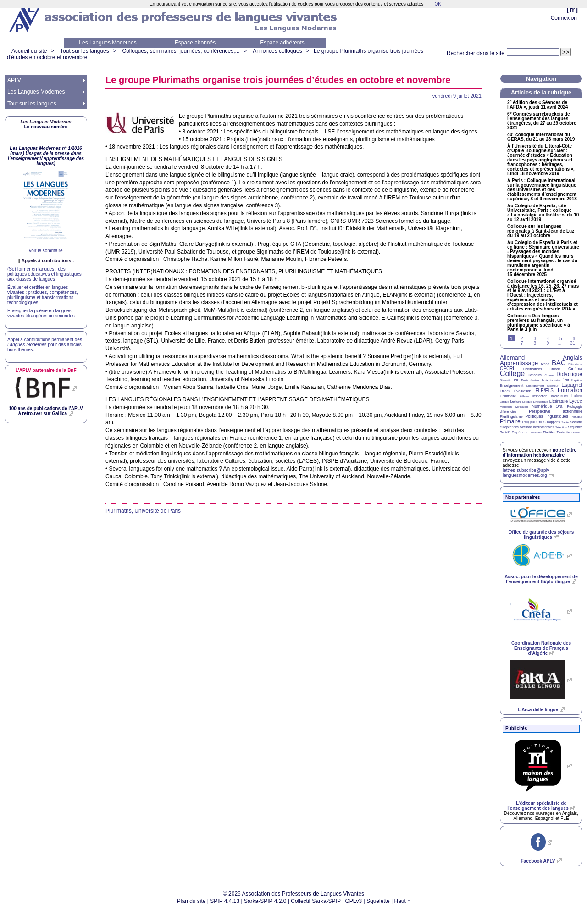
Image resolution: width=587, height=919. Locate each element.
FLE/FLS (544, 390)
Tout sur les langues (84, 51)
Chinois (555, 369)
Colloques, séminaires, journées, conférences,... (180, 51)
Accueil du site (29, 51)
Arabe (545, 363)
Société (505, 432)
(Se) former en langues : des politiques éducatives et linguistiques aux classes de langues (44, 274)
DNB (516, 380)
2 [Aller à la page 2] (522, 338)
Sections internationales (537, 427)
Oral (560, 406)
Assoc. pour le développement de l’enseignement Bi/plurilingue (540, 579)
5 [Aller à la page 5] (560, 338)
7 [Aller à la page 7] (522, 343)
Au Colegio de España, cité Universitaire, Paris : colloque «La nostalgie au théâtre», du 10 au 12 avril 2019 (543, 213)
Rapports (553, 422)
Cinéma (575, 368)
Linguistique (540, 401)
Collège (512, 373)
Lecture (515, 401)
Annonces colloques (277, 51)
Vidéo (576, 432)
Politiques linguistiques (546, 416)
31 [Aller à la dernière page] (572, 343)
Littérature (558, 401)
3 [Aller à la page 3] (534, 338)
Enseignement (511, 385)
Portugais (576, 416)
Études (505, 391)
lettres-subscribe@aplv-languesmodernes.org (527, 473)
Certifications (532, 369)
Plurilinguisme (511, 417)
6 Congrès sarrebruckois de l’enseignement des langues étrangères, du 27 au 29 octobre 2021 (541, 121)
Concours (535, 374)
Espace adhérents (282, 42)
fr (572, 9)
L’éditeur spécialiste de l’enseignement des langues (537, 806)
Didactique (569, 374)
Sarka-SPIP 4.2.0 (265, 901)
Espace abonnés (195, 42)
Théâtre (549, 432)
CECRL (507, 368)
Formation (570, 390)
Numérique (542, 406)
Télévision (535, 432)
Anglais (572, 357)
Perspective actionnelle (555, 411)
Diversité (505, 380)
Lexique (527, 401)
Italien (576, 395)
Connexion (564, 18)
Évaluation (522, 391)
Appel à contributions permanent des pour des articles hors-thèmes (44, 344)
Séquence (575, 427)
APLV (14, 80)
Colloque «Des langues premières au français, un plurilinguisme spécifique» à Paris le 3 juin (538, 323)
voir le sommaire (45, 250)
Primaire (510, 421)
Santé (565, 422)
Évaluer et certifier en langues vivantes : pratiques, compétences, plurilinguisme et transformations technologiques (42, 295)
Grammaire (508, 396)
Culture (548, 375)
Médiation (506, 406)
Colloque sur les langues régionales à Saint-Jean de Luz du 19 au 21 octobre (540, 231)
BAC (559, 362)
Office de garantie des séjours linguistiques (541, 535)
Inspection (539, 396)
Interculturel (559, 396)
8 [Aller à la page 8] (534, 343)
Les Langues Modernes (107, 42)
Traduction (564, 432)
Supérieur (520, 432)
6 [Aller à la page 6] (573, 338)
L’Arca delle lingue (538, 709)
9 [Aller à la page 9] (548, 343)
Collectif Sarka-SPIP (316, 901)
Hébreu (524, 396)
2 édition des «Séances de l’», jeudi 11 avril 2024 (537, 105)
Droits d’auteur (530, 380)
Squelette (378, 901)
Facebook (538, 861)
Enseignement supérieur (542, 385)
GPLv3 (353, 901)
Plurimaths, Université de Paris (143, 511)
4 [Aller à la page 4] (548, 338)
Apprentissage (519, 363)
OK (437, 3)
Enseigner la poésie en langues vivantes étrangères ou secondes (41, 313)
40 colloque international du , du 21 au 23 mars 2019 (541, 137)
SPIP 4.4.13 (224, 901)
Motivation (521, 406)
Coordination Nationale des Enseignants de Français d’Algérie (541, 648)
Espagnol (571, 385)
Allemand (512, 357)
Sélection (561, 427)
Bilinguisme (575, 364)
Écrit (565, 380)
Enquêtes (576, 380)
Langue (504, 401)
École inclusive (551, 380)
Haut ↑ (402, 901)
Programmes (534, 422)
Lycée (575, 401)
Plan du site (191, 901)
